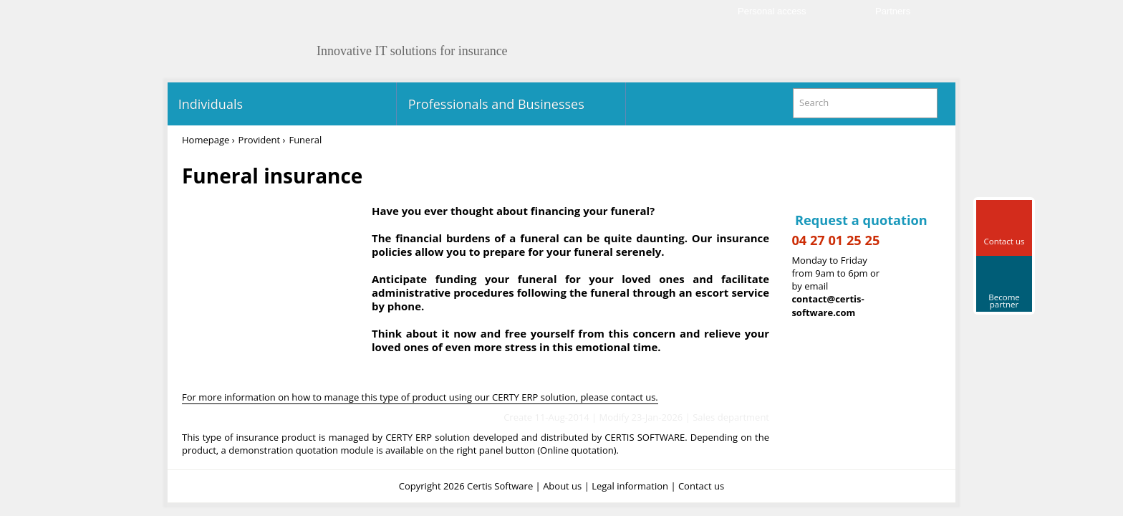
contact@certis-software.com (827, 305)
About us (562, 485)
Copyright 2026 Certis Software (466, 485)
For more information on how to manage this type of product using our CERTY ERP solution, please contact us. (420, 397)
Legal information (630, 485)
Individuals (209, 104)
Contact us (701, 485)
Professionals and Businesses (494, 104)
